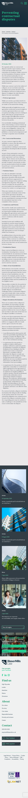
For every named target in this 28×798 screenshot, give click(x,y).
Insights (8, 31)
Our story (4, 708)
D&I (21, 757)
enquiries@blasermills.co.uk (9, 732)
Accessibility (15, 759)
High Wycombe (6, 684)
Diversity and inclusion (7, 717)
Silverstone (5, 696)
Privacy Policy (15, 755)
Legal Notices (7, 755)
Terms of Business (14, 757)
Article (13, 31)
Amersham (4, 690)
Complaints (7, 759)
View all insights (7, 627)
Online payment (9, 744)
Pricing (22, 759)
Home (3, 31)
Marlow (4, 693)
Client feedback (9, 738)
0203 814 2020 (7, 646)
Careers (4, 720)
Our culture (5, 705)
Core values (5, 711)
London (4, 687)
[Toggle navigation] (25, 3)
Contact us (6, 651)
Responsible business (7, 714)
